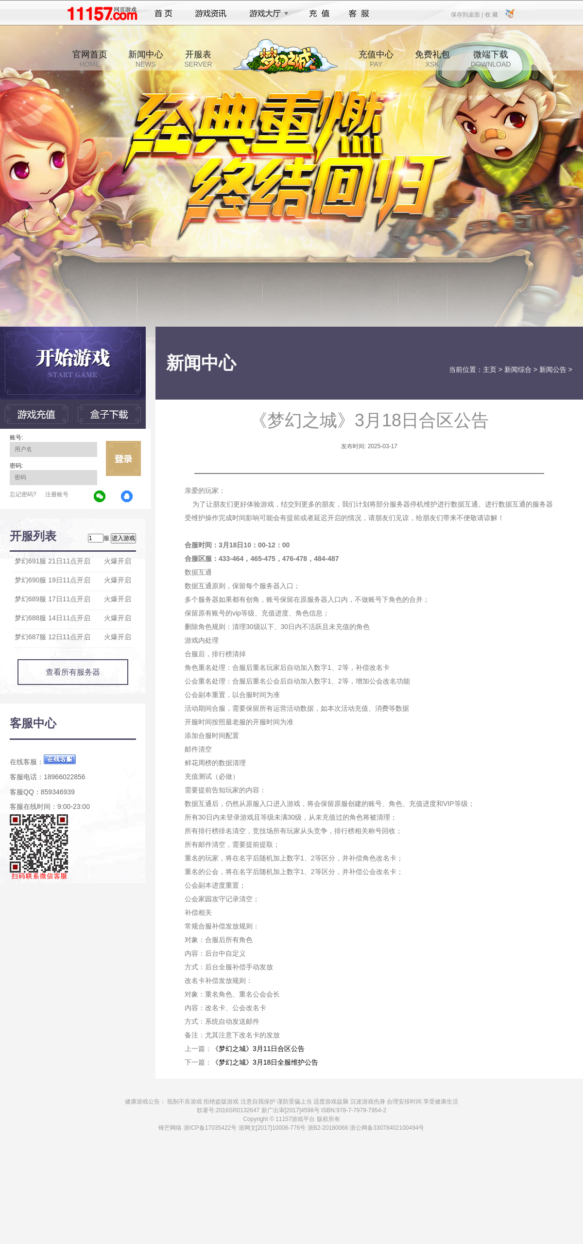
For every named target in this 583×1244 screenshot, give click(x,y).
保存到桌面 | (467, 14)
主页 (490, 369)
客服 (359, 13)
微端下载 (491, 59)
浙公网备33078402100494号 (387, 1127)
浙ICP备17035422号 (210, 1127)
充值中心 (376, 59)
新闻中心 (145, 59)
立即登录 (123, 458)
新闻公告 (552, 369)
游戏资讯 (211, 13)
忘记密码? (23, 494)
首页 (163, 13)
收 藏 (490, 14)
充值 (319, 13)
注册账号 (57, 494)
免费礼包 (432, 59)
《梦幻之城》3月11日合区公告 (258, 1048)
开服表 (198, 59)
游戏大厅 (266, 13)
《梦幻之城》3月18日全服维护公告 (265, 1062)
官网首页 (89, 59)
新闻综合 (518, 369)
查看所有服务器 (73, 672)
